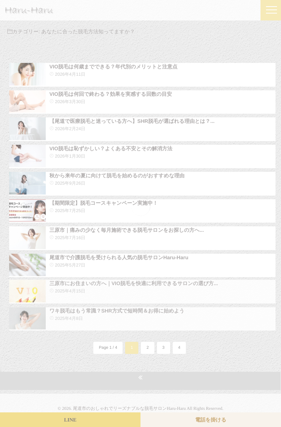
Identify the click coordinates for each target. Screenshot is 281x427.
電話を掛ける (210, 420)
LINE (70, 420)
